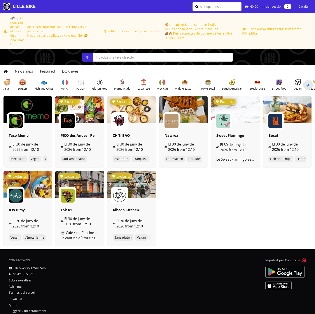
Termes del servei (22, 292)
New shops (24, 71)
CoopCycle (292, 260)
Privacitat (15, 299)
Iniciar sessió (271, 6)
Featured (47, 71)
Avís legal (16, 286)
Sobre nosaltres (20, 280)
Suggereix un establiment (27, 311)
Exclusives (70, 71)
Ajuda (13, 305)
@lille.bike (249, 33)
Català (303, 6)
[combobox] (219, 6)
